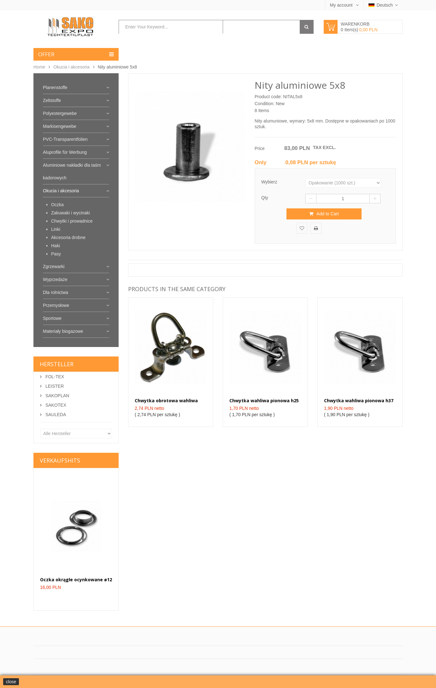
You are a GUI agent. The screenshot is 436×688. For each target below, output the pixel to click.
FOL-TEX (54, 376)
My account (342, 5)
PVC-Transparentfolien (65, 139)
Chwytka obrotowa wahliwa (166, 401)
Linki (55, 229)
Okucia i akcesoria (71, 67)
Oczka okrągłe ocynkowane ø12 (76, 580)
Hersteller (57, 364)
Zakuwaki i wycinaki (70, 212)
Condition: (264, 103)
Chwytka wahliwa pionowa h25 (264, 401)
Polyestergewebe (60, 113)
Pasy (56, 253)
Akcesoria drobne (68, 237)
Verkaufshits (60, 460)
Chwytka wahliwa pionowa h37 (358, 401)
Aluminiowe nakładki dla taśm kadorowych (72, 171)
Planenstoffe (55, 87)
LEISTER (54, 386)
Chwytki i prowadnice (72, 221)
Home (39, 67)
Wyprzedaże (55, 279)
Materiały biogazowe (63, 331)
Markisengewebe (59, 126)
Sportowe (52, 318)
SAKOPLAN (56, 395)
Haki (55, 245)
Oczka (57, 204)
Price (260, 148)
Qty (264, 197)
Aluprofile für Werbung (65, 152)
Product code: (268, 96)
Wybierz (269, 181)
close (11, 681)
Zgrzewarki (53, 266)
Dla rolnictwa (55, 292)
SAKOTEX (55, 405)
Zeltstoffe (52, 100)
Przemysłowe (56, 305)
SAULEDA (55, 414)
